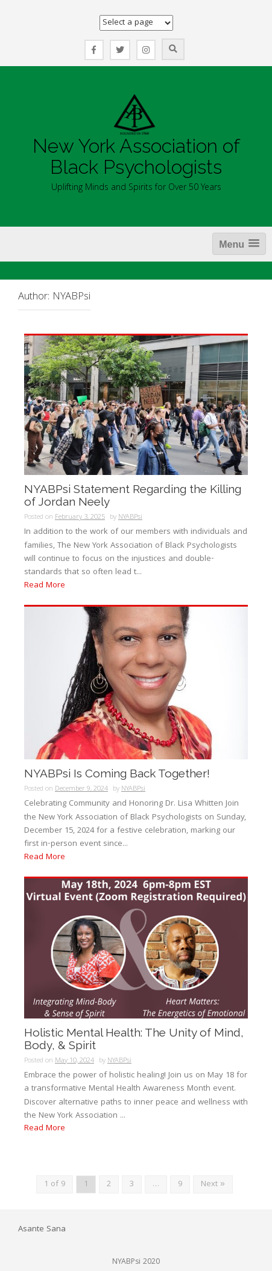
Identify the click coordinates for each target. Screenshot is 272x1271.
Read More (44, 586)
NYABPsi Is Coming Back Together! (117, 773)
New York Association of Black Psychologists (136, 156)
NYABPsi (130, 517)
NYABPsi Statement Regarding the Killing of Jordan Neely (132, 495)
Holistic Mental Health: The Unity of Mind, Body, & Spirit (134, 1039)
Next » (213, 1184)
